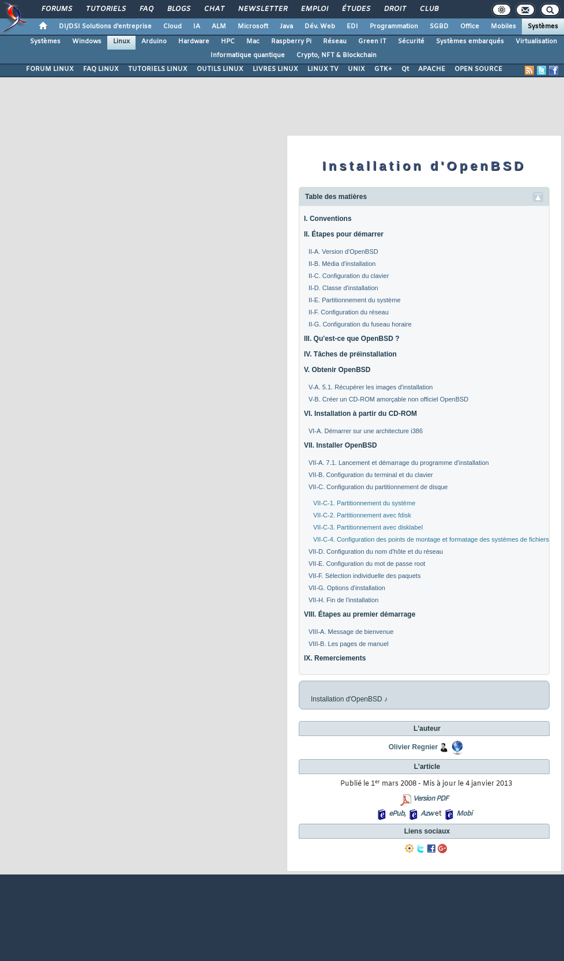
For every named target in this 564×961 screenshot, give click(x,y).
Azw (426, 814)
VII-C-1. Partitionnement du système (364, 503)
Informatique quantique (247, 55)
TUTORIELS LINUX (157, 69)
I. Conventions (328, 219)
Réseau (335, 41)
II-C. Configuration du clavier (349, 275)
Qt (405, 69)
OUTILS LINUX (220, 69)
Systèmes (543, 26)
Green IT (372, 41)
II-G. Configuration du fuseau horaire (360, 324)
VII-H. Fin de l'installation (343, 599)
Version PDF (430, 799)
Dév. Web (319, 26)
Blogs (178, 9)
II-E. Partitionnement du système (355, 299)
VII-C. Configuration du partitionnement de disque (378, 486)
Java (286, 26)
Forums (56, 9)
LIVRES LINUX (275, 69)
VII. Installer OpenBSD (340, 445)
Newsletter (262, 9)
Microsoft (253, 26)
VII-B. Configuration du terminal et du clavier (371, 474)
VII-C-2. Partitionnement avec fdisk (362, 515)
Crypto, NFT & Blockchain (336, 55)
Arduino (154, 41)
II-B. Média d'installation (342, 263)
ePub (396, 814)
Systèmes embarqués (470, 41)
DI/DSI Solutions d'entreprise (105, 26)
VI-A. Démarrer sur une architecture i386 (366, 430)
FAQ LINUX (101, 69)
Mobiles (503, 26)
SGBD (439, 26)
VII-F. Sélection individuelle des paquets (364, 575)
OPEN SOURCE (478, 69)
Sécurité (411, 41)
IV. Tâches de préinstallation (350, 354)
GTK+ (383, 69)
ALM (219, 26)
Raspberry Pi (291, 41)
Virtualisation (536, 41)
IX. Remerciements (335, 658)
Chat (213, 9)
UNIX (356, 69)
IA (196, 26)
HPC (228, 41)
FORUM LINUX (50, 69)
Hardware (193, 41)
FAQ (146, 9)
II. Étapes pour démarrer (343, 234)
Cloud (172, 26)
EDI (352, 26)
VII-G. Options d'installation (347, 587)
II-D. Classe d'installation (343, 287)
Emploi (314, 9)
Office (469, 26)
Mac (253, 41)
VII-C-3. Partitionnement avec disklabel (368, 527)
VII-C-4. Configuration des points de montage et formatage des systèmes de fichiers (431, 539)
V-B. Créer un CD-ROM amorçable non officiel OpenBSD (388, 399)
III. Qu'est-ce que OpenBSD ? (352, 339)
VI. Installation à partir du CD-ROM (360, 414)
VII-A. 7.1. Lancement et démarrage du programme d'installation (399, 462)
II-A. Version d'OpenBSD (343, 251)
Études (355, 9)
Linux (121, 41)
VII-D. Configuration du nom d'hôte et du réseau (376, 551)
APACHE (431, 69)
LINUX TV (323, 69)
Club (428, 9)
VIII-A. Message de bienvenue (351, 631)
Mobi (464, 814)
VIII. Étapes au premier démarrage (359, 614)
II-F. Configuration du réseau (349, 312)
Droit (394, 9)
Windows (86, 41)
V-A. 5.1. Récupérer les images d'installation (371, 387)
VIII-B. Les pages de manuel (349, 643)
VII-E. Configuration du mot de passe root (367, 563)
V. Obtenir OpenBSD (337, 370)
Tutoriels (105, 9)
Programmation (394, 26)
